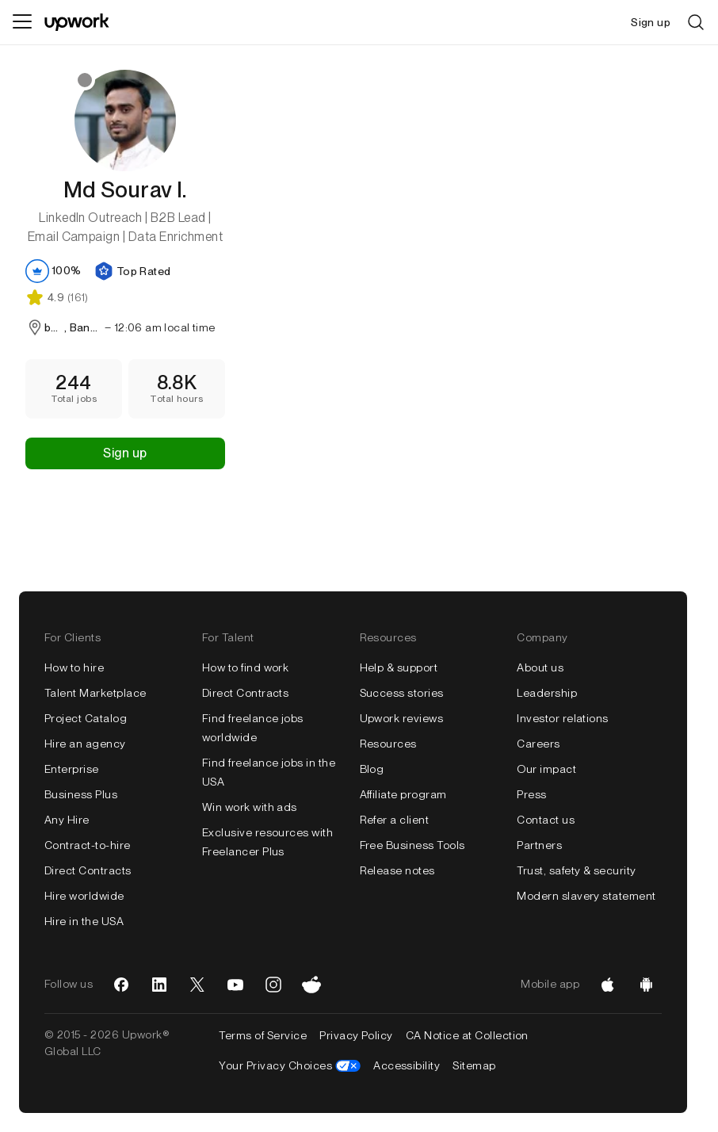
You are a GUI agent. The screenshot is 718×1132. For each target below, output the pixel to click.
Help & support (399, 667)
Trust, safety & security (576, 870)
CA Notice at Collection (467, 1035)
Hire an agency (85, 743)
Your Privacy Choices (290, 1065)
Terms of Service (263, 1035)
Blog (372, 769)
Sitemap (474, 1065)
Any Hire (67, 819)
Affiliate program (403, 794)
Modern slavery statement (586, 895)
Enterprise (71, 769)
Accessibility (406, 1065)
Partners (539, 845)
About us (540, 667)
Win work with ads (249, 807)
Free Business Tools (412, 845)
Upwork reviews (402, 718)
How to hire (74, 667)
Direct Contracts (88, 870)
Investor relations (563, 718)
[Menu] (22, 22)
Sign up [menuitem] (650, 22)
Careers (538, 743)
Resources (388, 743)
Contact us (546, 819)
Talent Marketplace (95, 692)
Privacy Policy (356, 1035)
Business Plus (80, 794)
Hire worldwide (84, 895)
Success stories (402, 692)
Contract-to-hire (87, 845)
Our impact (546, 769)
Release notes (397, 870)
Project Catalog (85, 718)
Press (531, 794)
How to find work (245, 667)
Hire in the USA (84, 921)
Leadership (547, 692)
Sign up (125, 453)
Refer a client (395, 819)
